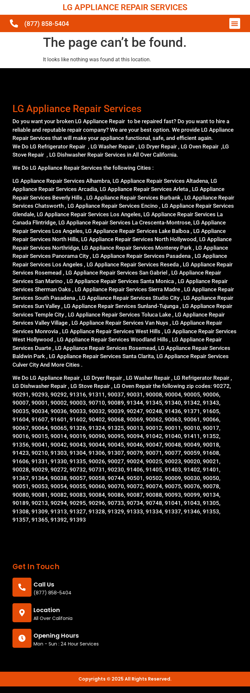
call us (43, 584)
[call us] (21, 587)
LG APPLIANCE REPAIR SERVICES (125, 7)
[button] (234, 23)
